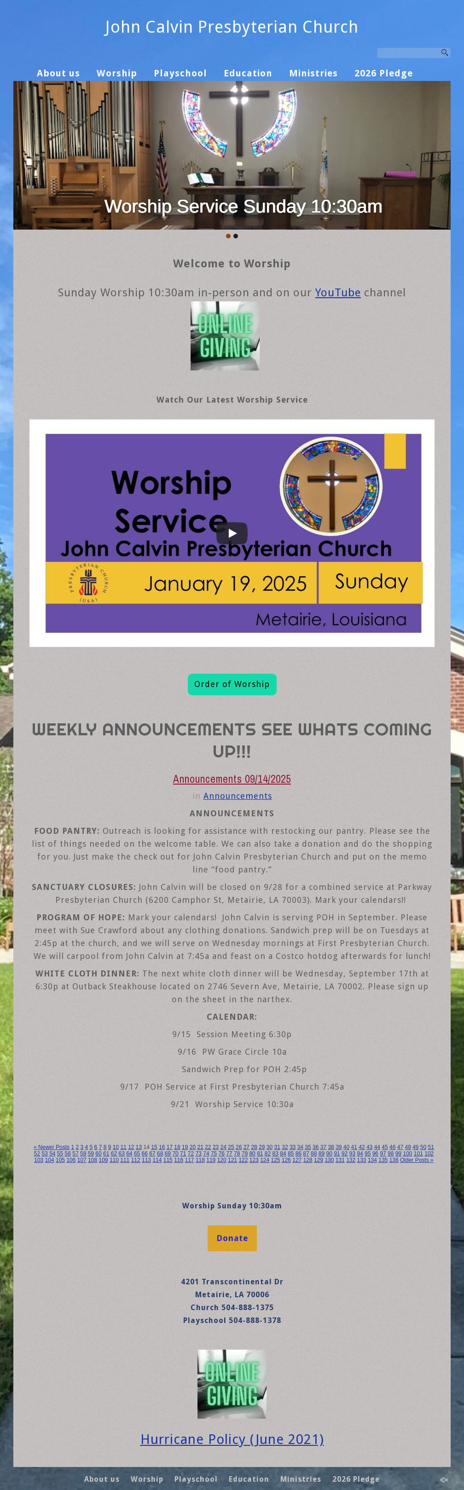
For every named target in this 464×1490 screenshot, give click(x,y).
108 (92, 1160)
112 (135, 1160)
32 (285, 1147)
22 (208, 1147)
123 (254, 1160)
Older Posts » (417, 1160)
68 (160, 1153)
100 (407, 1153)
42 (362, 1147)
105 (60, 1160)
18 (177, 1147)
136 (394, 1160)
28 (254, 1147)
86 (299, 1153)
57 (75, 1153)
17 (170, 1147)
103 (38, 1160)
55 (60, 1153)
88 (314, 1153)
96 (375, 1153)
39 (339, 1147)
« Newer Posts (52, 1147)
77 (229, 1153)
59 (91, 1153)
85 (291, 1153)
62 (114, 1153)
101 (418, 1153)
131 (340, 1160)
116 (178, 1160)
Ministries (313, 73)
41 (354, 1147)
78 (237, 1153)
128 (308, 1160)
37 (323, 1147)
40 (346, 1147)
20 (193, 1147)
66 (145, 1153)
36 (316, 1147)
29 (262, 1147)
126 (286, 1160)
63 (121, 1153)
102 (429, 1153)
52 (37, 1153)
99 (398, 1153)
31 (277, 1147)
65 (137, 1153)
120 (221, 1160)
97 (383, 1153)
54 (52, 1153)
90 (329, 1153)
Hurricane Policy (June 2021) (232, 1439)
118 (200, 1160)
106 (70, 1160)
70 (175, 1153)
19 (185, 1147)
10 (116, 1147)
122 (243, 1160)
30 (270, 1147)
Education (248, 73)
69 (168, 1153)
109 (103, 1160)
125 (275, 1160)
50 (423, 1147)
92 (345, 1153)
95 (368, 1153)
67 (152, 1153)
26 (239, 1147)
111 (124, 1160)
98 (391, 1153)
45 (385, 1147)
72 (191, 1153)
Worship (117, 73)
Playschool (180, 73)
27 (246, 1147)
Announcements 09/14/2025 (232, 779)
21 (200, 1147)
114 (157, 1160)
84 (283, 1153)
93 (352, 1153)
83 (275, 1153)
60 (98, 1153)
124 (264, 1160)
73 (199, 1153)
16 (162, 1147)
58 (83, 1153)
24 (223, 1147)
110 (114, 1160)
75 (214, 1153)
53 (44, 1153)
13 (139, 1147)
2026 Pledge (383, 73)
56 (68, 1153)
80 (252, 1153)
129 (318, 1160)
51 (431, 1147)
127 (297, 1160)
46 (392, 1147)
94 (360, 1153)
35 (308, 1147)
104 (49, 1160)
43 (369, 1147)
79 (245, 1153)
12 (131, 1147)
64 (129, 1153)
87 (306, 1153)
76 (222, 1153)
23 (216, 1147)
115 (168, 1160)
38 (331, 1147)
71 (183, 1153)
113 (146, 1160)
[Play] (232, 533)
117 (189, 1160)
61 (106, 1153)
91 (337, 1153)
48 (408, 1147)
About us (58, 73)
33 (293, 1147)
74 (206, 1153)
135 (383, 1160)
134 (372, 1160)
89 (322, 1153)
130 (329, 1160)
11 (123, 1147)
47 (400, 1147)
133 (361, 1160)
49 (415, 1147)
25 (231, 1147)
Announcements (237, 796)
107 (82, 1160)
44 (377, 1147)
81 (260, 1153)
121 (232, 1160)
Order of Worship (232, 684)
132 (350, 1160)
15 (154, 1147)
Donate (232, 1238)
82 (268, 1153)
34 (300, 1147)
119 (210, 1160)
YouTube (338, 292)
